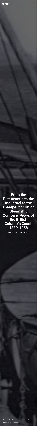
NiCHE (5, 4)
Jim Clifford (26, 232)
